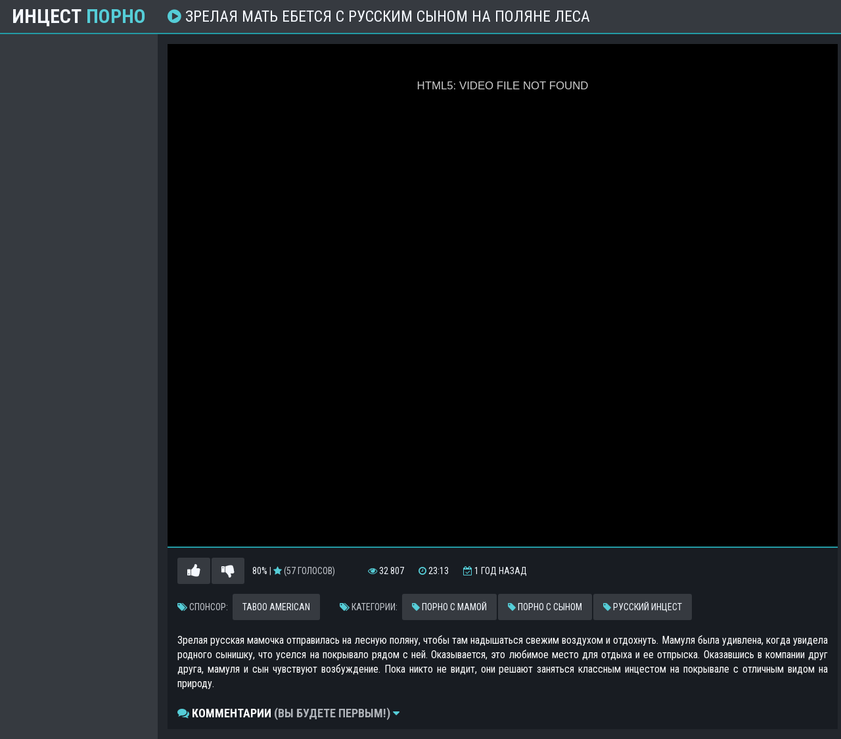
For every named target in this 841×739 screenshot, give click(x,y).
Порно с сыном (545, 607)
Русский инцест (642, 607)
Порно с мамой (449, 607)
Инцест (79, 16)
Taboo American (276, 607)
